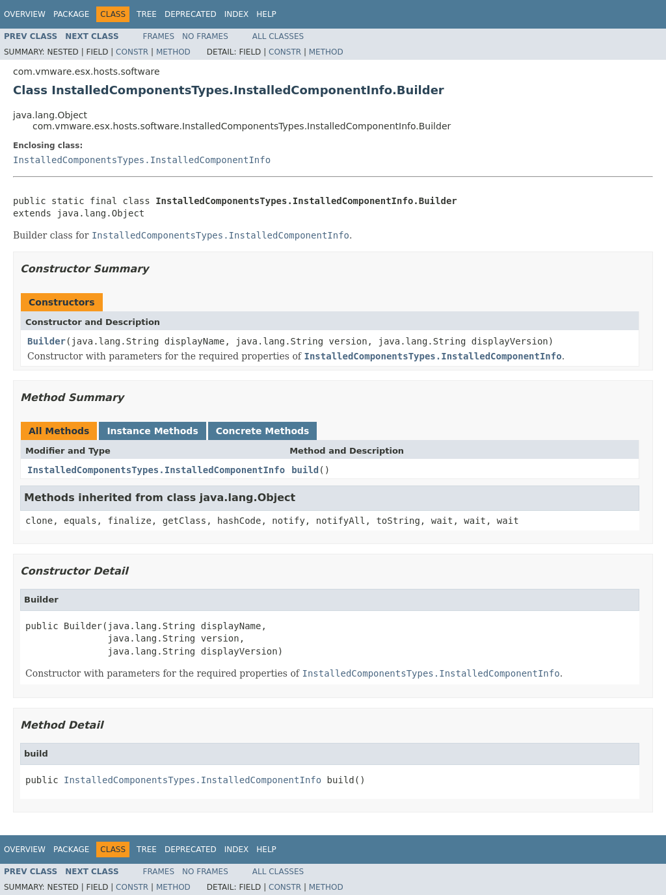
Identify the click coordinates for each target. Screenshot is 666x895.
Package (71, 14)
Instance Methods (152, 431)
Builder (46, 341)
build (305, 470)
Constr (132, 52)
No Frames (205, 36)
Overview (25, 14)
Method (173, 52)
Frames (159, 36)
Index (236, 14)
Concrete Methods (263, 431)
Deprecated (191, 14)
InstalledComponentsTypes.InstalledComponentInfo (142, 160)
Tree (147, 14)
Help (266, 14)
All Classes (278, 36)
